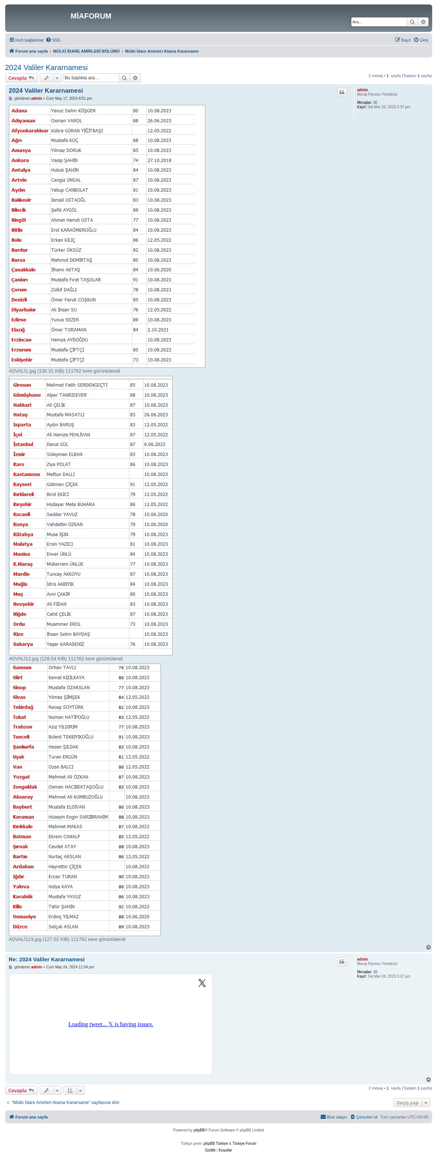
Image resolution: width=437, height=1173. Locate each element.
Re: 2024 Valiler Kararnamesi (47, 959)
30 (375, 102)
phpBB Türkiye (216, 1143)
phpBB (199, 1130)
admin (362, 90)
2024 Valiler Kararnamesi (46, 67)
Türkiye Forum (244, 1143)
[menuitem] (53, 40)
